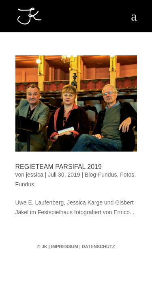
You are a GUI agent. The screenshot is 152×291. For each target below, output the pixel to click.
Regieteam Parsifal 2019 (58, 166)
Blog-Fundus (101, 174)
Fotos (127, 174)
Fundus (24, 184)
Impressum (64, 246)
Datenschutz (98, 246)
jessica (34, 174)
